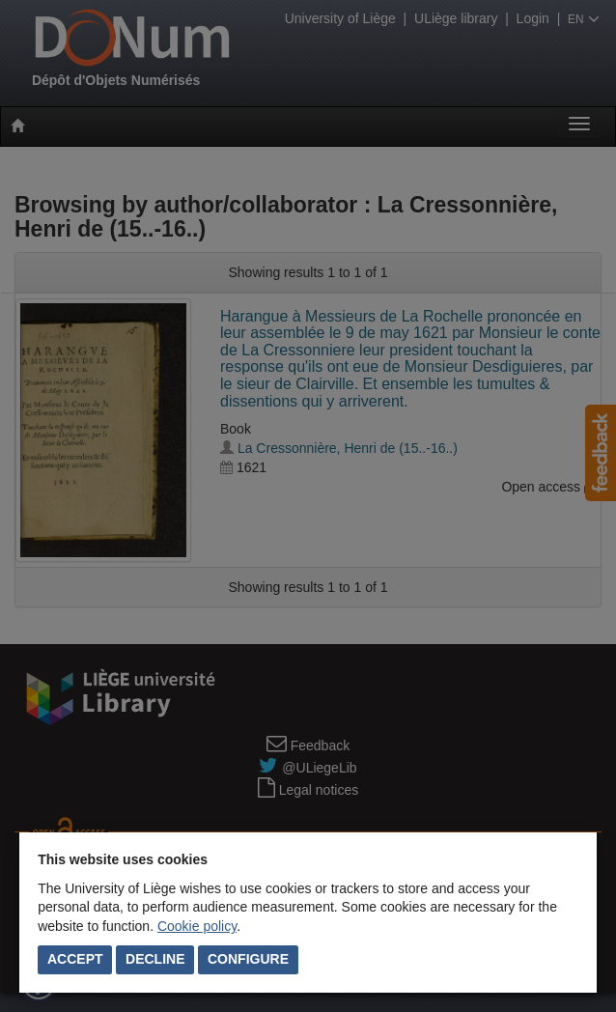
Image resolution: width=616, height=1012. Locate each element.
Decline (155, 959)
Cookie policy (197, 926)
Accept (75, 959)
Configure (248, 959)
